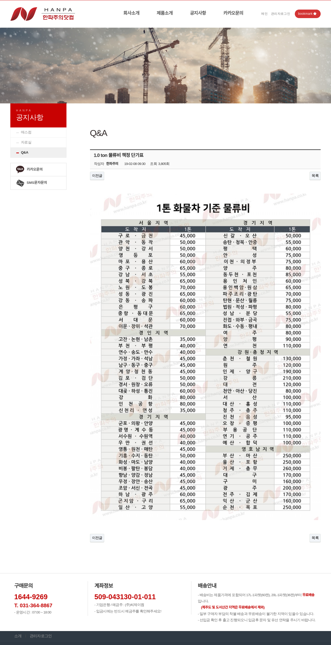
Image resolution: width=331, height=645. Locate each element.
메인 (264, 14)
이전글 (97, 176)
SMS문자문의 (31, 183)
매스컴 (26, 132)
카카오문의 (233, 13)
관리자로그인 (280, 14)
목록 (315, 176)
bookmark (307, 14)
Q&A (24, 152)
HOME (288, 108)
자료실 (26, 142)
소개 (18, 596)
